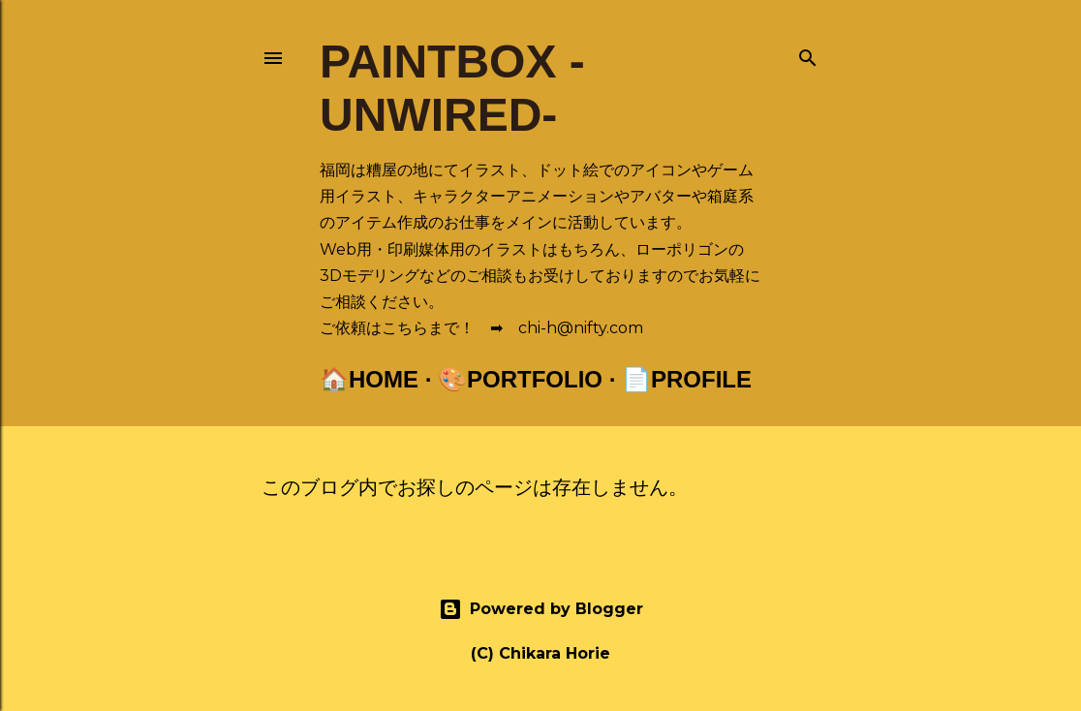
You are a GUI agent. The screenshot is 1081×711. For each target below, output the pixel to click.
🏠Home (369, 379)
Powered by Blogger (541, 609)
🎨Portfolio (520, 379)
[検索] (807, 54)
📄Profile (687, 379)
